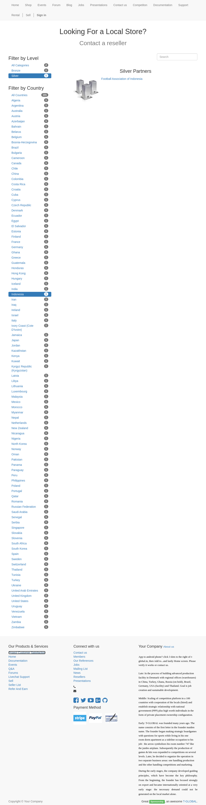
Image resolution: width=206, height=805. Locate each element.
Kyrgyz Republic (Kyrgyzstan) (29, 368)
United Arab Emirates (29, 590)
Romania (29, 501)
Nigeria (29, 438)
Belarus (29, 131)
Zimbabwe (29, 627)
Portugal (29, 491)
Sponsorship (156, 801)
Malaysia (29, 396)
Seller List (14, 684)
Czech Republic (29, 205)
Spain (29, 553)
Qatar (29, 496)
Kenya (29, 356)
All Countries (29, 95)
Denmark (29, 210)
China (29, 173)
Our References (83, 660)
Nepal (29, 417)
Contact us (80, 652)
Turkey (29, 580)
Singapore (29, 527)
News (76, 672)
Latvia (29, 375)
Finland (29, 236)
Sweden (29, 559)
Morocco (29, 407)
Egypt (29, 221)
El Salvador (29, 226)
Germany (29, 247)
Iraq (29, 304)
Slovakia (29, 533)
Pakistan (29, 459)
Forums (13, 672)
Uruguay (29, 606)
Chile (29, 168)
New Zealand (29, 428)
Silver (29, 75)
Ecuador (29, 215)
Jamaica (29, 335)
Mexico (29, 402)
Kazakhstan (29, 350)
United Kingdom (29, 595)
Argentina (29, 105)
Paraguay (29, 470)
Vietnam (29, 616)
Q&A (11, 668)
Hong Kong (29, 273)
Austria (29, 116)
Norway (29, 449)
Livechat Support (19, 676)
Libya (29, 381)
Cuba (29, 194)
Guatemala (29, 262)
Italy (29, 320)
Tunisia (29, 574)
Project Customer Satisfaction (26, 652)
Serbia (29, 522)
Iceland (29, 283)
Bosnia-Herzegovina (29, 142)
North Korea (29, 443)
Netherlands (29, 422)
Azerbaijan (29, 121)
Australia (29, 110)
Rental (15, 15)
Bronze (29, 70)
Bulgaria (29, 152)
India (29, 289)
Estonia (29, 231)
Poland (29, 485)
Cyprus (29, 200)
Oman (29, 454)
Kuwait (29, 361)
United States (29, 601)
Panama (29, 464)
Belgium (29, 137)
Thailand (29, 569)
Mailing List (80, 668)
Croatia (29, 189)
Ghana (29, 252)
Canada (29, 163)
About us (168, 646)
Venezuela (29, 611)
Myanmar (29, 412)
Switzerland (29, 564)
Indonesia (29, 294)
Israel (29, 315)
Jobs (76, 664)
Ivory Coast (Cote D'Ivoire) (29, 327)
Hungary (29, 278)
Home (12, 656)
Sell (28, 15)
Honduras (29, 268)
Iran (29, 299)
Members (79, 656)
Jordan (29, 345)
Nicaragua (29, 433)
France (29, 241)
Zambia (29, 622)
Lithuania (29, 386)
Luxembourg (29, 391)
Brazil (29, 147)
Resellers (79, 676)
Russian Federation (29, 506)
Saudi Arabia (29, 512)
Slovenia (29, 538)
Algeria (29, 100)
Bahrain (29, 126)
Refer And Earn (18, 689)
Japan (29, 340)
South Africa (29, 543)
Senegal (29, 517)
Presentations (82, 680)
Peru (29, 475)
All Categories (29, 65)
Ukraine (29, 585)
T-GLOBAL (190, 801)
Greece (29, 257)
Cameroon (29, 158)
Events (12, 664)
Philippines (29, 480)
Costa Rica (29, 184)
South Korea (29, 548)
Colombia (29, 179)
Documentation (17, 660)
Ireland (29, 310)
